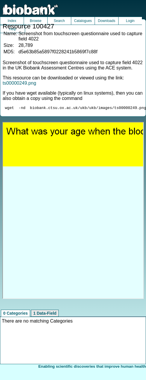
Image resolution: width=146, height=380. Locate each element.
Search (59, 21)
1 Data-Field (44, 314)
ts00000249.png (19, 83)
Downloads (106, 21)
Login (130, 21)
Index (12, 21)
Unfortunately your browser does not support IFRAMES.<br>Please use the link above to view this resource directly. (73, 211)
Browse (35, 21)
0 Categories (15, 314)
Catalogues (83, 21)
